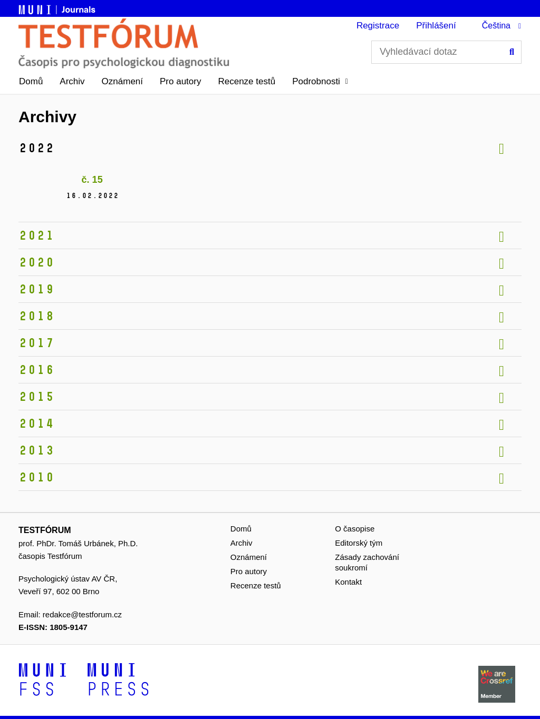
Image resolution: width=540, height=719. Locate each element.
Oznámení (122, 81)
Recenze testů (246, 81)
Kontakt (348, 581)
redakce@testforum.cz (82, 614)
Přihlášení (436, 26)
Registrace (377, 26)
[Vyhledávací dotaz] (446, 52)
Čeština (496, 25)
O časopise (354, 528)
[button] (320, 81)
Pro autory (180, 81)
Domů (31, 81)
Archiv (72, 81)
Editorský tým (358, 542)
